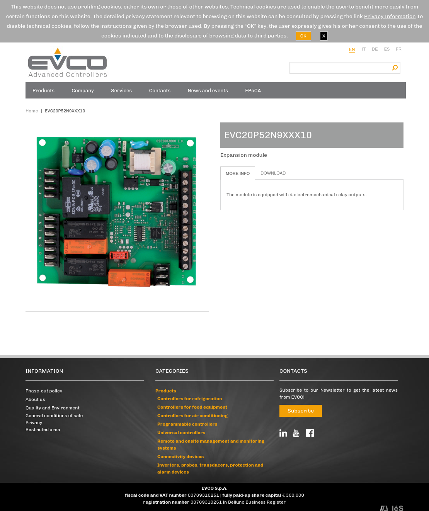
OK (303, 36)
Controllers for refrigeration (189, 398)
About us (35, 399)
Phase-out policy (44, 391)
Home (32, 111)
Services (121, 90)
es (387, 49)
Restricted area (43, 429)
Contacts (160, 90)
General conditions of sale (54, 415)
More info (238, 173)
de (375, 49)
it (364, 49)
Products (43, 90)
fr (399, 49)
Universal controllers (181, 432)
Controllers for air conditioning (192, 415)
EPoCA (253, 90)
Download (273, 173)
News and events (208, 90)
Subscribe (301, 410)
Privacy (34, 422)
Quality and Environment (53, 408)
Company (83, 90)
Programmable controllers (187, 424)
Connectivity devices (180, 456)
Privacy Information (390, 16)
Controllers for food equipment (192, 407)
